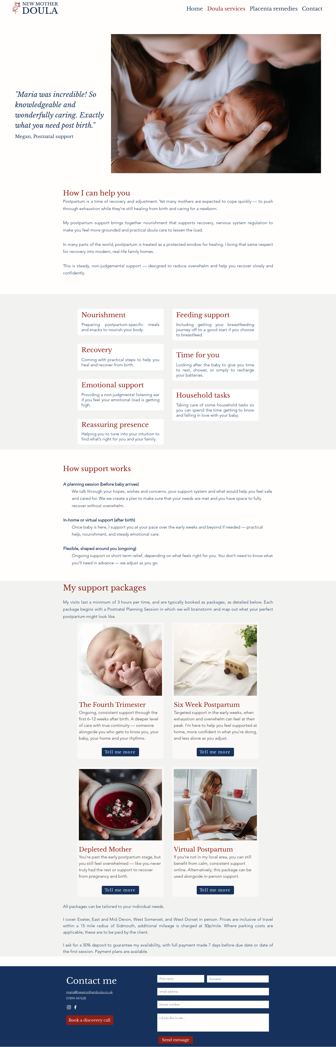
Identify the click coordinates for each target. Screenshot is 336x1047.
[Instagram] (69, 1007)
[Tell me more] (120, 752)
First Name (165, 971)
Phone (162, 997)
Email (161, 984)
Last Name (214, 971)
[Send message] (175, 1040)
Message (164, 1009)
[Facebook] (75, 1007)
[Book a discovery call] (89, 1020)
